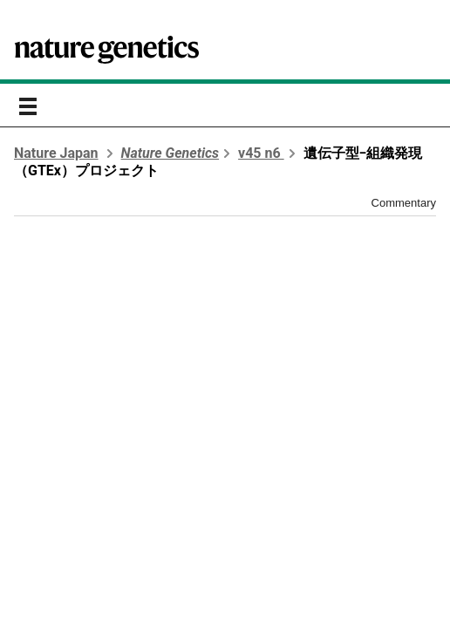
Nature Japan (56, 153)
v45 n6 (261, 153)
